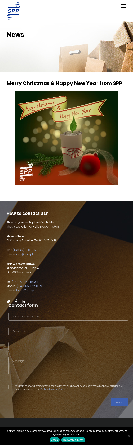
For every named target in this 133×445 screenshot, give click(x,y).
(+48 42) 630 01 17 (17, 250)
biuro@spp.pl (18, 290)
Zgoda (54, 440)
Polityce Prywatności (65, 389)
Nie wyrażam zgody (73, 440)
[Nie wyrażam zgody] (128, 436)
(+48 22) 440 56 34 (17, 282)
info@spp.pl (17, 254)
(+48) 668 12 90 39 (22, 286)
